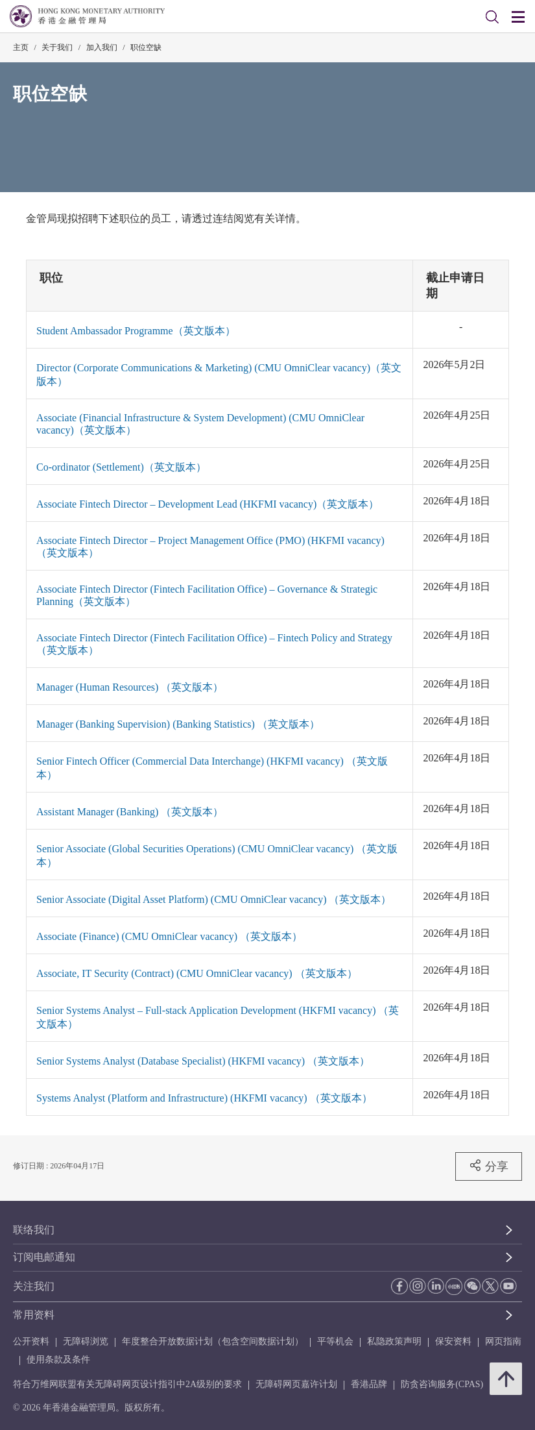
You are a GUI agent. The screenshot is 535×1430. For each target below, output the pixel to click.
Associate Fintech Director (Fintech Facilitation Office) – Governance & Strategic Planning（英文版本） (206, 595)
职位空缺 (145, 47)
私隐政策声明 (394, 1341)
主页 (21, 47)
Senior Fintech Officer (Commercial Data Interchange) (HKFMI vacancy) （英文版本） (212, 768)
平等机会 (335, 1341)
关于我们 (57, 47)
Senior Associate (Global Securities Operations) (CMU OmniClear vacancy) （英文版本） (217, 855)
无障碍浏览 (85, 1341)
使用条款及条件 (58, 1359)
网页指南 (503, 1341)
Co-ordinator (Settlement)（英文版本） (121, 467)
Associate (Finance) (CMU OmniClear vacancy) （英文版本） (169, 936)
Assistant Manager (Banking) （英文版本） (129, 811)
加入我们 (101, 47)
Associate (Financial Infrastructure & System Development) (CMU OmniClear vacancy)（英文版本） (200, 424)
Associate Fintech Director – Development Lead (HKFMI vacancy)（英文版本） (207, 504)
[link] (492, 17)
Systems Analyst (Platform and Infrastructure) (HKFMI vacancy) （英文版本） (204, 1097)
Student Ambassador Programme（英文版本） (135, 330)
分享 (488, 1166)
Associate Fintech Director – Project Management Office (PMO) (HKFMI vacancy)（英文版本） (210, 546)
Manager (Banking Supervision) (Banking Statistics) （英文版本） (178, 724)
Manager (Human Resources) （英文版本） (129, 687)
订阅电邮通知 (44, 1257)
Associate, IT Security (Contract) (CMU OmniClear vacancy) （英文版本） (196, 973)
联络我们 (33, 1229)
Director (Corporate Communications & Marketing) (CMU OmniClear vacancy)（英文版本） (218, 374)
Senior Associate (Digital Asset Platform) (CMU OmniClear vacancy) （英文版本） (213, 899)
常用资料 (33, 1314)
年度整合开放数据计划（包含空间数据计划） (212, 1341)
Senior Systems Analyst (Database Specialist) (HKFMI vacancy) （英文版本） (203, 1060)
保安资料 (453, 1341)
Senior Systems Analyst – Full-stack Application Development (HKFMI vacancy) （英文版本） (217, 1017)
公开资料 (31, 1341)
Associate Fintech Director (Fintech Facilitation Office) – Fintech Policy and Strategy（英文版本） (214, 644)
